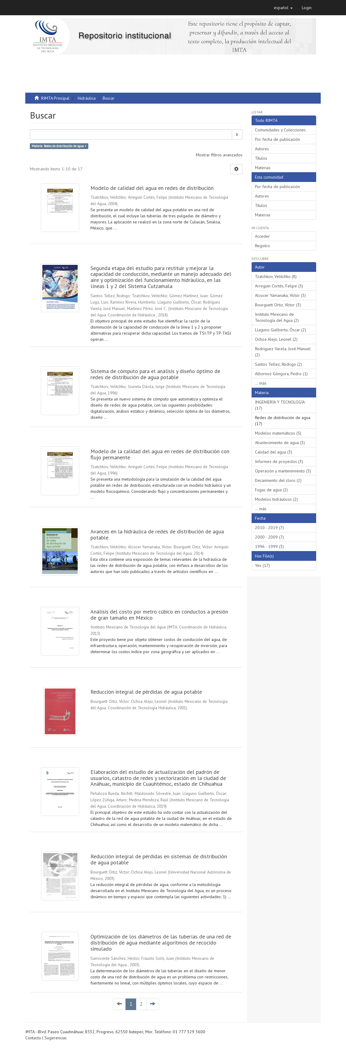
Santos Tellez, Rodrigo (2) (278, 364)
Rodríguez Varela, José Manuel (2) (283, 352)
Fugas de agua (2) (271, 490)
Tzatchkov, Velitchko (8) (276, 276)
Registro (262, 245)
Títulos (261, 158)
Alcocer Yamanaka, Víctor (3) (280, 295)
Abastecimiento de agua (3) (280, 442)
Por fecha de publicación (277, 139)
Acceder (262, 236)
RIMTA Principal (55, 98)
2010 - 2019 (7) (269, 527)
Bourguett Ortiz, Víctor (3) (278, 305)
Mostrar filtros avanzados (219, 155)
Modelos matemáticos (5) (278, 433)
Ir (237, 134)
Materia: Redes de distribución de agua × (59, 146)
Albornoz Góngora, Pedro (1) (281, 373)
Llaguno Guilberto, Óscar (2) (280, 330)
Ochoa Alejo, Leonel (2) (276, 339)
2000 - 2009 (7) (269, 537)
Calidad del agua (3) (273, 452)
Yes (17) (262, 565)
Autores (262, 148)
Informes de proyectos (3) (279, 461)
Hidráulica (87, 98)
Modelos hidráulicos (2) (276, 499)
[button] (283, 7)
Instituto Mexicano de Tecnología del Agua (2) (277, 317)
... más (261, 383)
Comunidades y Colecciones (280, 130)
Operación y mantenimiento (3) (283, 471)
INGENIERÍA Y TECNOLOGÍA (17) (280, 405)
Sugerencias (55, 1038)
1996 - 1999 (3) (269, 546)
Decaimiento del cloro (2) (278, 480)
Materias (262, 167)
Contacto (33, 1038)
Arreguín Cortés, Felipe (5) (279, 286)
